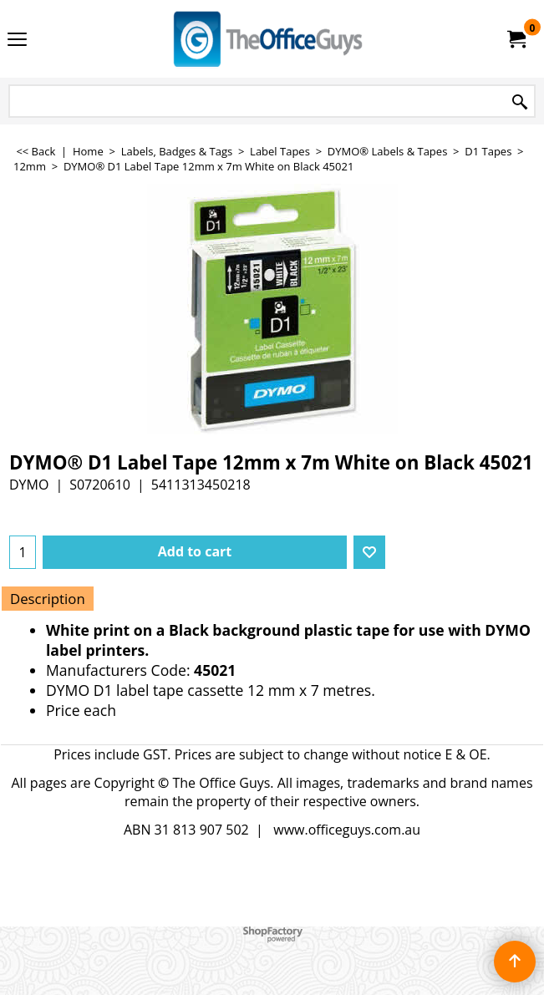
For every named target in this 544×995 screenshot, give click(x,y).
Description (47, 598)
